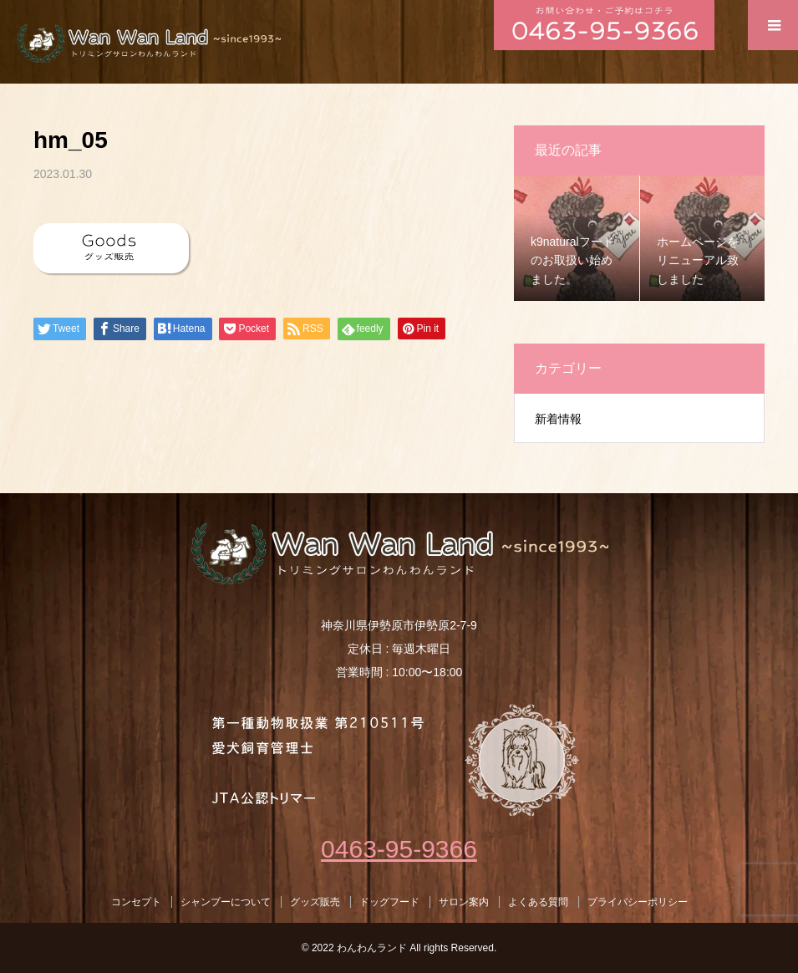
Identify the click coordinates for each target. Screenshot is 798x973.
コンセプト (136, 902)
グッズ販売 (315, 902)
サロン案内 (464, 902)
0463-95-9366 (399, 849)
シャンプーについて (225, 902)
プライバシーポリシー (637, 902)
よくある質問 (538, 902)
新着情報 (558, 418)
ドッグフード (389, 902)
